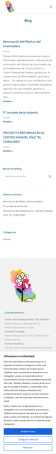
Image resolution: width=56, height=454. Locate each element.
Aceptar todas (28, 431)
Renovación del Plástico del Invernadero (23, 201)
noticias (6, 51)
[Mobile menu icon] (51, 7)
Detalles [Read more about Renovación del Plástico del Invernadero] (7, 101)
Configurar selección (28, 439)
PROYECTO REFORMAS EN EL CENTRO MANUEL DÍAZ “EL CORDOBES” (24, 137)
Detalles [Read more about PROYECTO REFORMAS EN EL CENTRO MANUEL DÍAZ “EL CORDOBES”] (7, 151)
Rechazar (28, 447)
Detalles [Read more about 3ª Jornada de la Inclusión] (7, 121)
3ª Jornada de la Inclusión (20, 112)
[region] (28, 402)
